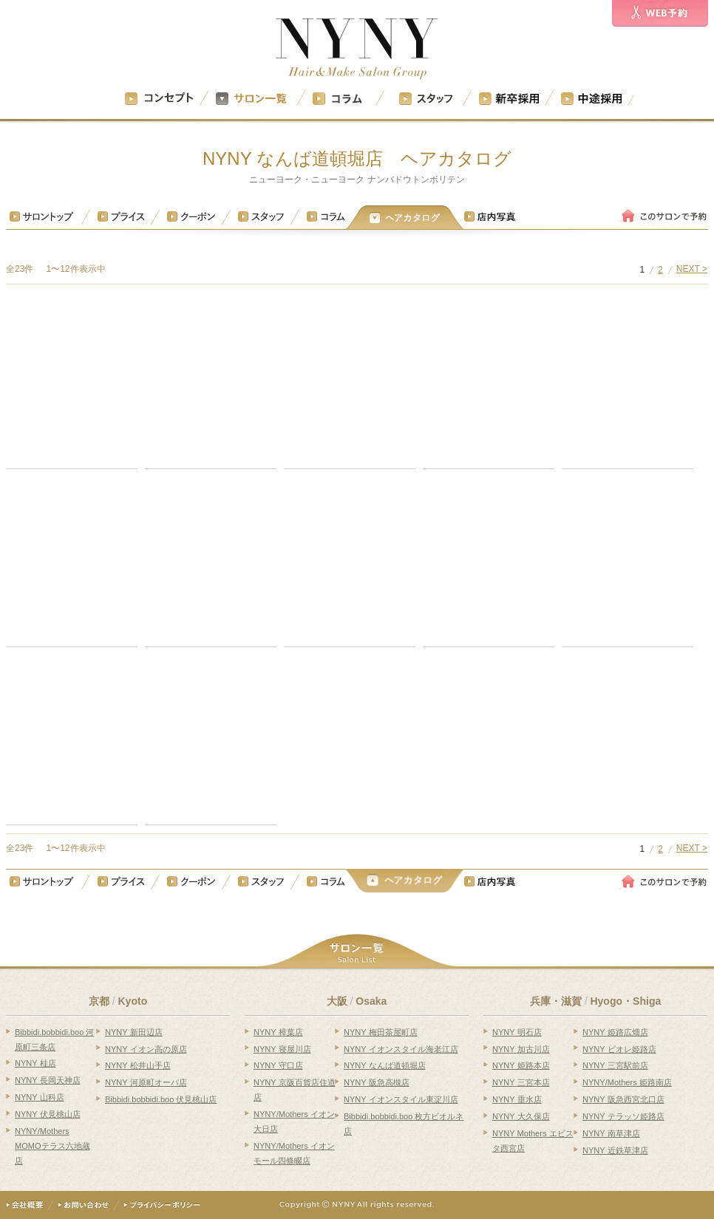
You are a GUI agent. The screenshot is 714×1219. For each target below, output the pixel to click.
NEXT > (691, 269)
